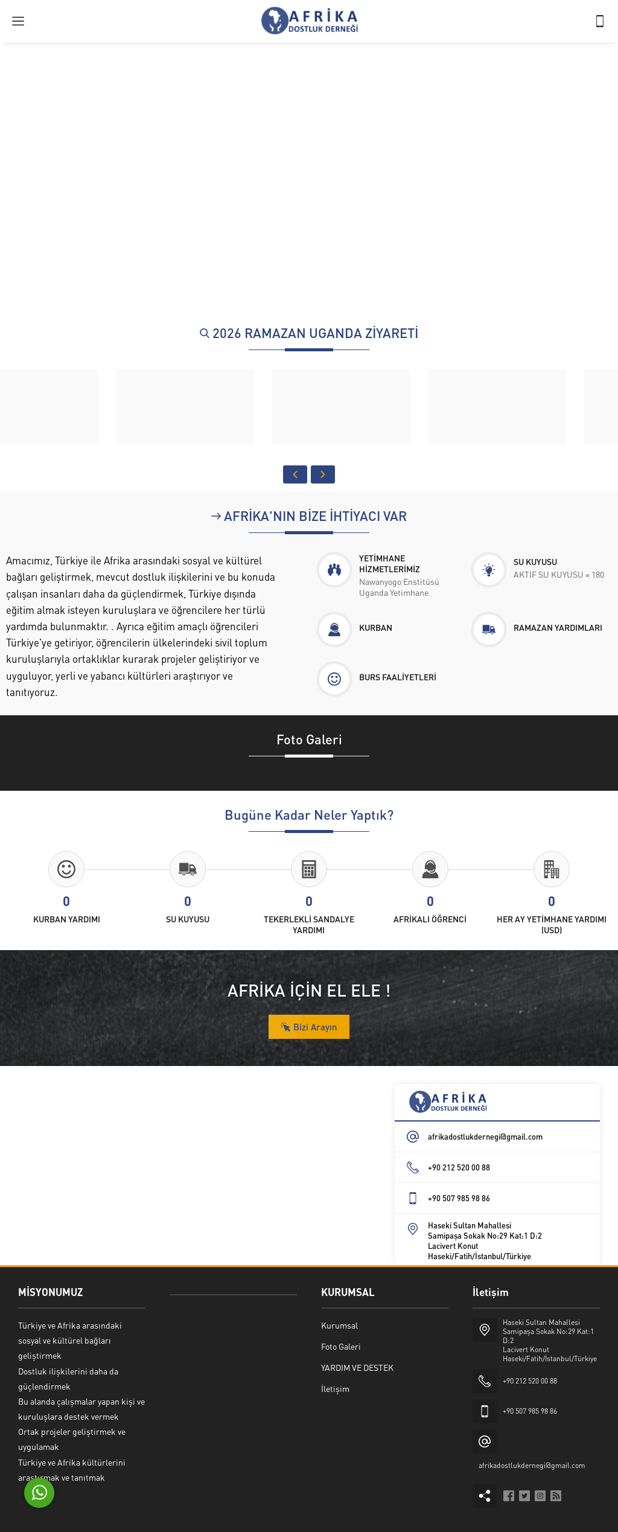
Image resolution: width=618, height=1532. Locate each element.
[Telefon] (600, 21)
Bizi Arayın (309, 1027)
